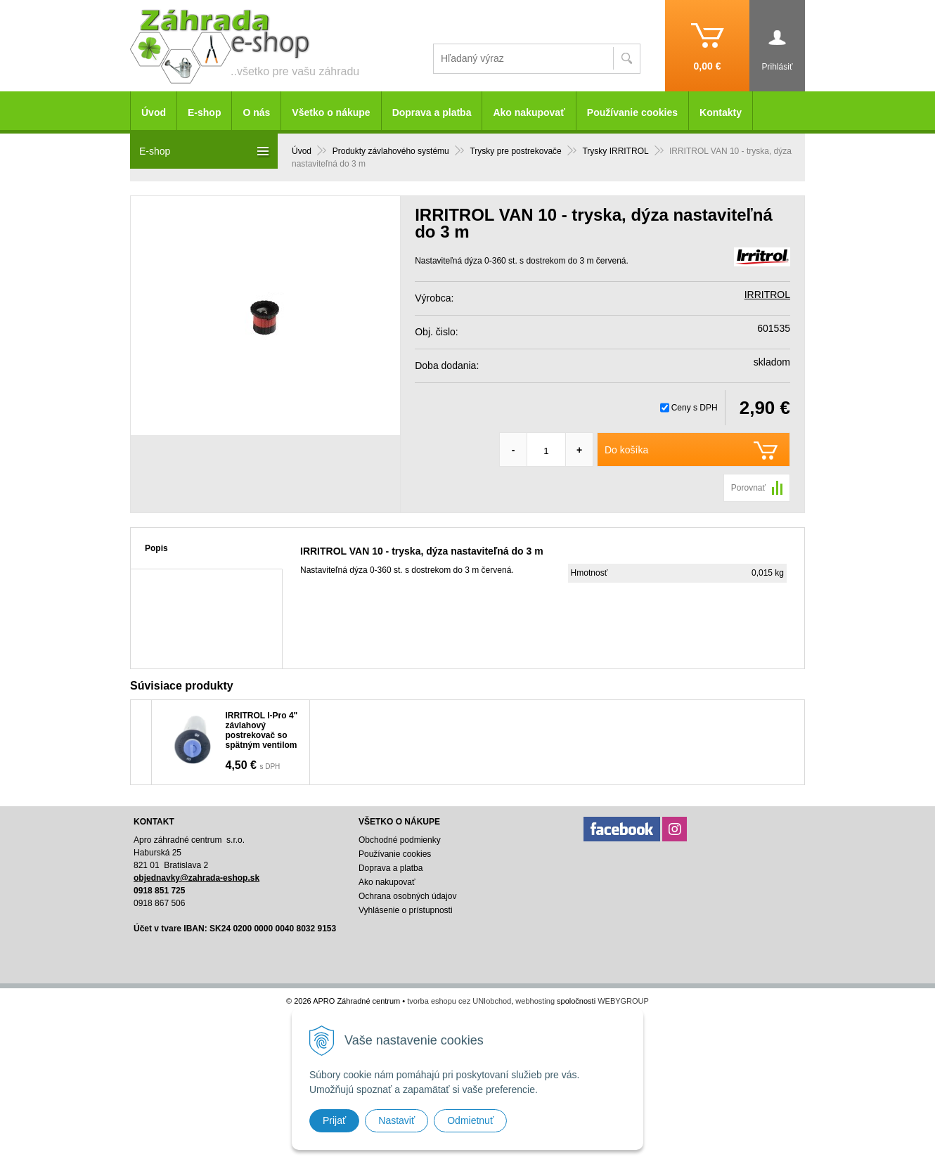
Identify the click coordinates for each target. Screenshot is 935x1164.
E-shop (204, 112)
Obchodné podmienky (400, 840)
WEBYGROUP (623, 1001)
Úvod (153, 112)
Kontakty (720, 112)
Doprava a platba (432, 112)
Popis (156, 548)
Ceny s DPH (694, 408)
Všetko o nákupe (331, 112)
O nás (256, 112)
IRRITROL (767, 294)
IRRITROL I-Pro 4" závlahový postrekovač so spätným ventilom (262, 730)
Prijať (334, 1120)
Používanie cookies (632, 112)
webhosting (535, 1001)
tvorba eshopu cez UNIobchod (459, 1001)
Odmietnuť (470, 1120)
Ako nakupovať (529, 112)
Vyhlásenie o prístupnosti (406, 910)
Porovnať (748, 488)
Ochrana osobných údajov (407, 896)
